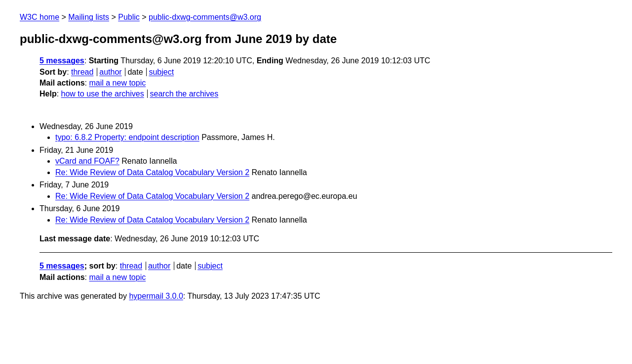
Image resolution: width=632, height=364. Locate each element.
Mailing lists (88, 17)
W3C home (39, 17)
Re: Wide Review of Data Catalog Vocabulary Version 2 (152, 172)
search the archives (184, 94)
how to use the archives (102, 94)
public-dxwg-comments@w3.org (205, 17)
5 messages (62, 60)
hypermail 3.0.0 (156, 296)
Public (129, 17)
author (110, 72)
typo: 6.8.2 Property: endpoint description (127, 137)
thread (82, 72)
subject (161, 72)
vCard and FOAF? (87, 161)
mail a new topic (117, 83)
